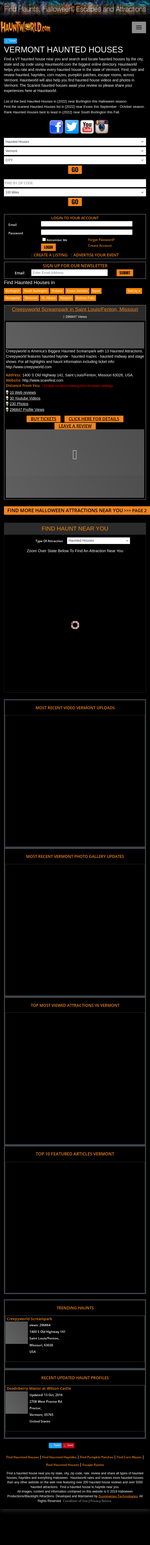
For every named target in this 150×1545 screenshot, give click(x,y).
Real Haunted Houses (62, 1465)
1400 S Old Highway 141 (47, 1331)
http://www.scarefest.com (42, 380)
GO (75, 170)
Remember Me (54, 240)
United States (39, 1421)
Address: (13, 374)
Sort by (134, 291)
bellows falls (85, 298)
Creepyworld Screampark (29, 1318)
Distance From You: (23, 385)
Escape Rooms (93, 1465)
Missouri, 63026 (41, 1345)
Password (15, 233)
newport (66, 298)
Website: (13, 380)
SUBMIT (124, 272)
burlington (13, 291)
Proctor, (35, 1408)
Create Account (100, 245)
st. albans (49, 298)
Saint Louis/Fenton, (44, 1338)
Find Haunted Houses (22, 1457)
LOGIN (48, 247)
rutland (57, 291)
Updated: (46, 1395)
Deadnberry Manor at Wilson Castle (39, 1388)
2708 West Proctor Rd (45, 1401)
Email (12, 224)
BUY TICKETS (43, 419)
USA (32, 1351)
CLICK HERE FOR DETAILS (94, 419)
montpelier (13, 298)
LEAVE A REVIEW (75, 426)
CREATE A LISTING (51, 255)
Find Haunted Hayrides (59, 1457)
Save (70, 1445)
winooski (30, 298)
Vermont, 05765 (41, 1414)
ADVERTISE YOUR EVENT (96, 255)
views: (40, 1325)
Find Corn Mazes (129, 1457)
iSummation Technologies (118, 1496)
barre (96, 291)
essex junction (77, 291)
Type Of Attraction (49, 541)
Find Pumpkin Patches (96, 1457)
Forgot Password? (101, 239)
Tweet (12, 40)
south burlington (35, 291)
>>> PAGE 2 (77, 510)
